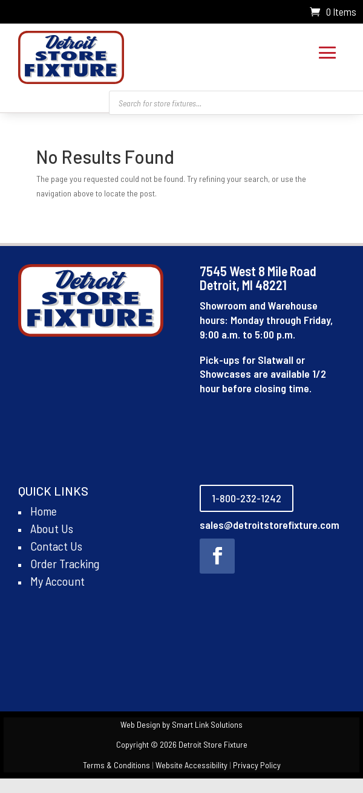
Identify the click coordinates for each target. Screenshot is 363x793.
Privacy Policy (257, 765)
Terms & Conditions (116, 765)
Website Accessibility (191, 765)
